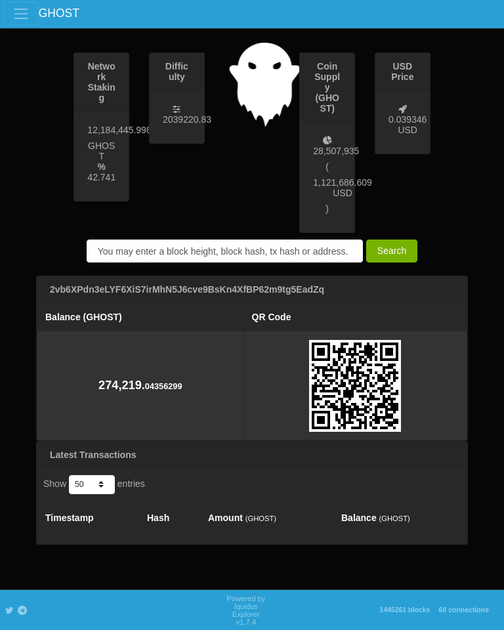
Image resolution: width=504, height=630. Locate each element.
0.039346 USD (407, 124)
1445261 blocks (404, 610)
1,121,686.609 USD (342, 187)
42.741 (101, 177)
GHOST (59, 13)
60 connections (464, 610)
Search (391, 250)
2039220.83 (187, 119)
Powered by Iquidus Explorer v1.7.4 (245, 610)
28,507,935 (336, 151)
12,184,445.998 (119, 130)
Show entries (94, 484)
